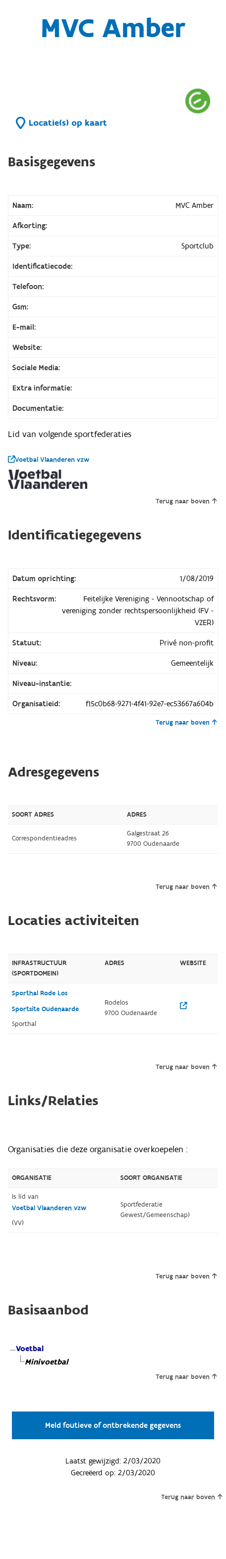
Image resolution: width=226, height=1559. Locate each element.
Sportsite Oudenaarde (45, 1009)
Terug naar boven (186, 501)
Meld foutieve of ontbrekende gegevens (113, 1425)
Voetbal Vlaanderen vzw (48, 459)
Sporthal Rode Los (39, 993)
